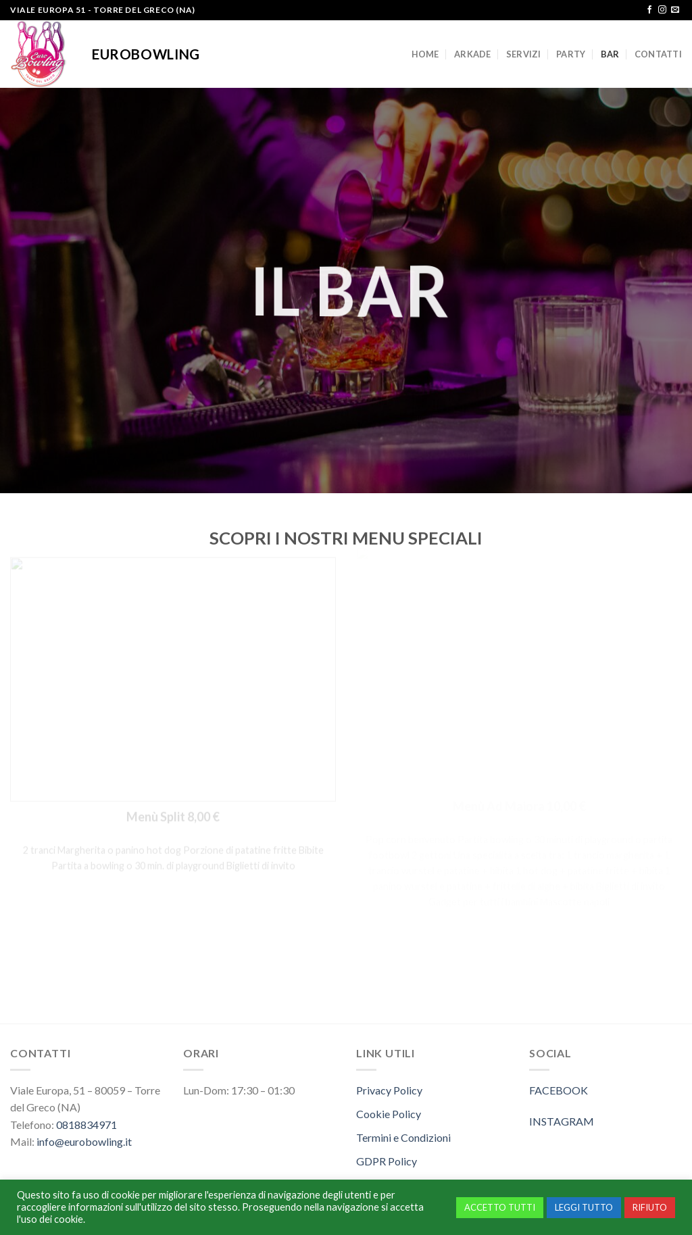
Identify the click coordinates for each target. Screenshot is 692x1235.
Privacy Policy (389, 1090)
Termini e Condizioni (403, 1137)
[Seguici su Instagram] (662, 10)
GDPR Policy (386, 1161)
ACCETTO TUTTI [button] (499, 1207)
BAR (610, 54)
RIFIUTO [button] (650, 1207)
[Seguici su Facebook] (649, 10)
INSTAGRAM (561, 1121)
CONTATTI (658, 54)
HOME (425, 54)
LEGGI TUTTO (584, 1207)
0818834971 (86, 1124)
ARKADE (472, 54)
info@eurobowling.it (84, 1141)
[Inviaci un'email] (675, 10)
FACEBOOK (558, 1090)
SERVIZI (523, 54)
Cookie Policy (388, 1113)
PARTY (570, 54)
